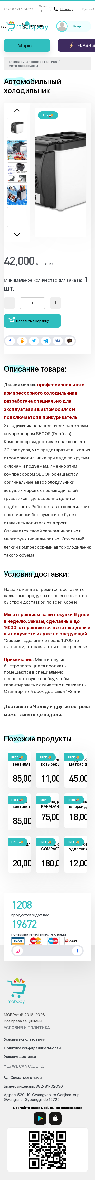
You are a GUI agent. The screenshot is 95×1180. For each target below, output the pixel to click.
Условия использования (25, 1039)
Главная (15, 62)
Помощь (63, 9)
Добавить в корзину (28, 320)
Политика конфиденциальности (32, 1048)
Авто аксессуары (23, 66)
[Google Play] (40, 1118)
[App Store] (55, 1118)
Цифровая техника (41, 62)
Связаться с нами (23, 1077)
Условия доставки (20, 1056)
